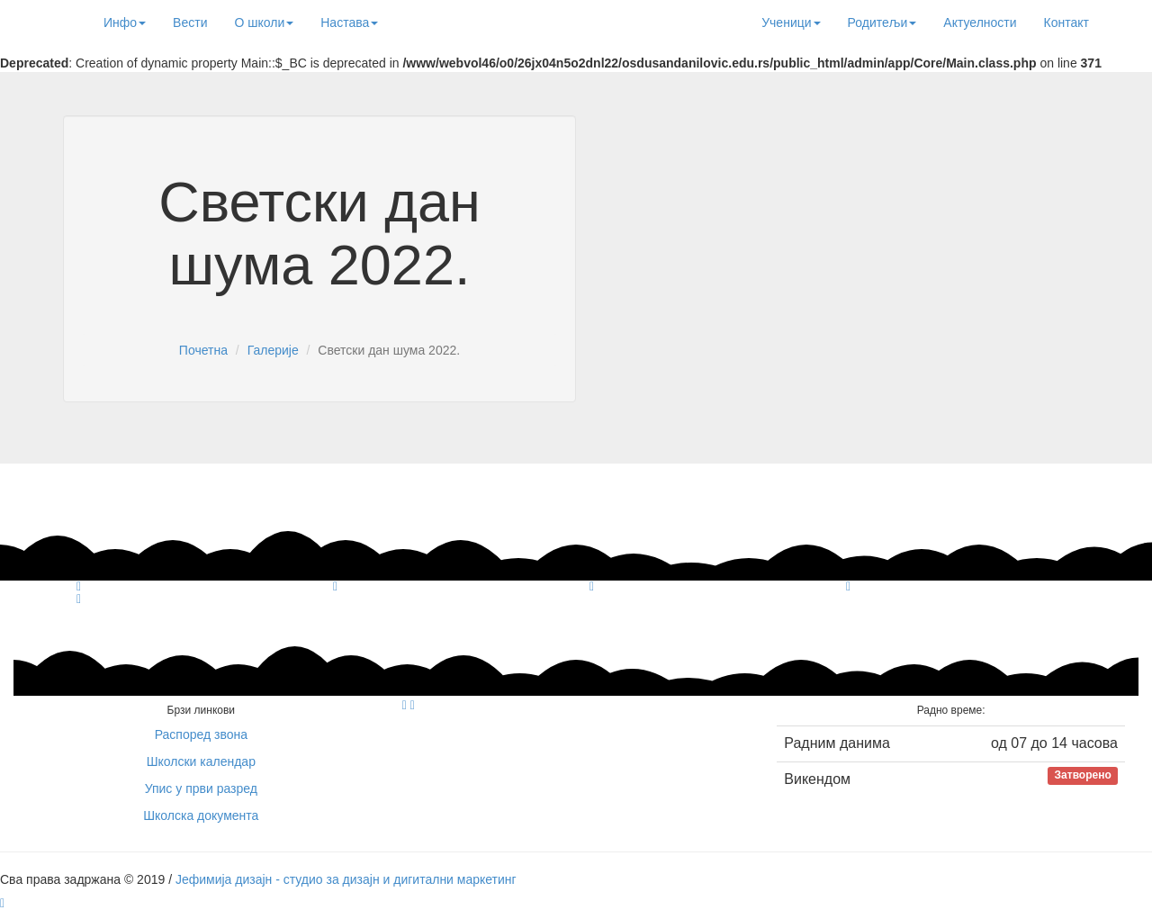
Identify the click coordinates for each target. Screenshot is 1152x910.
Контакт (1066, 22)
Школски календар (201, 761)
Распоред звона (201, 734)
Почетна (203, 350)
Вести (190, 22)
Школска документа (200, 815)
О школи (263, 22)
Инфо (125, 22)
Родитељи (882, 22)
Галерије (273, 350)
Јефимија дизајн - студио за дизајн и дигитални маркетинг (346, 879)
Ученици (790, 22)
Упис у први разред (201, 788)
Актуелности (979, 22)
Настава (349, 22)
